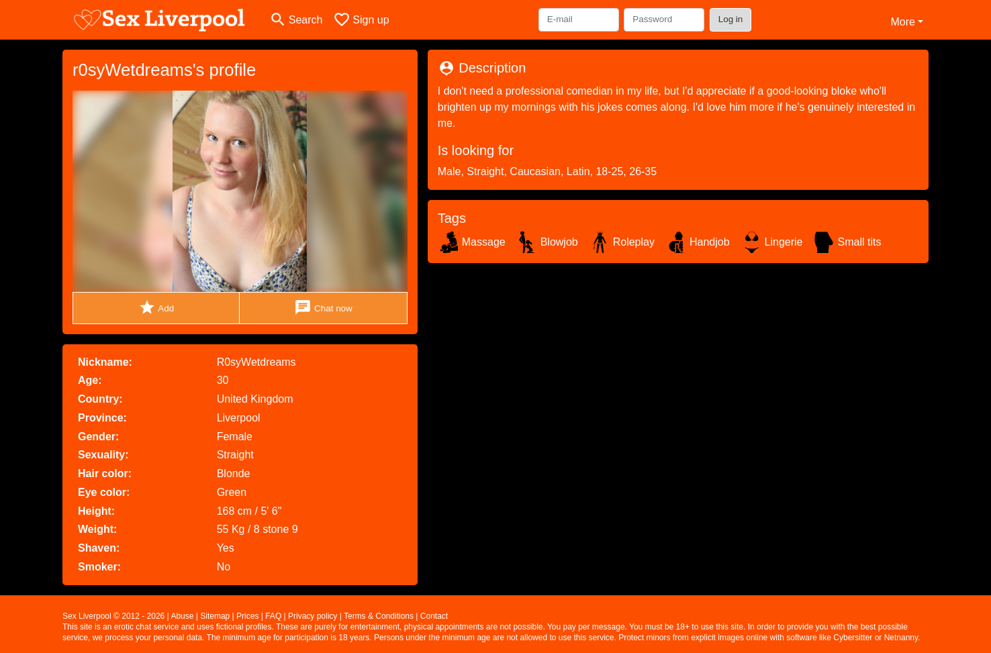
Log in (730, 19)
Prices (247, 616)
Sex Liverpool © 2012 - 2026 (113, 616)
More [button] (902, 22)
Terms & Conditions (379, 616)
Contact (434, 616)
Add (156, 308)
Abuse (182, 616)
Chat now (323, 308)
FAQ (273, 616)
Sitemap (215, 616)
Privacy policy (312, 616)
